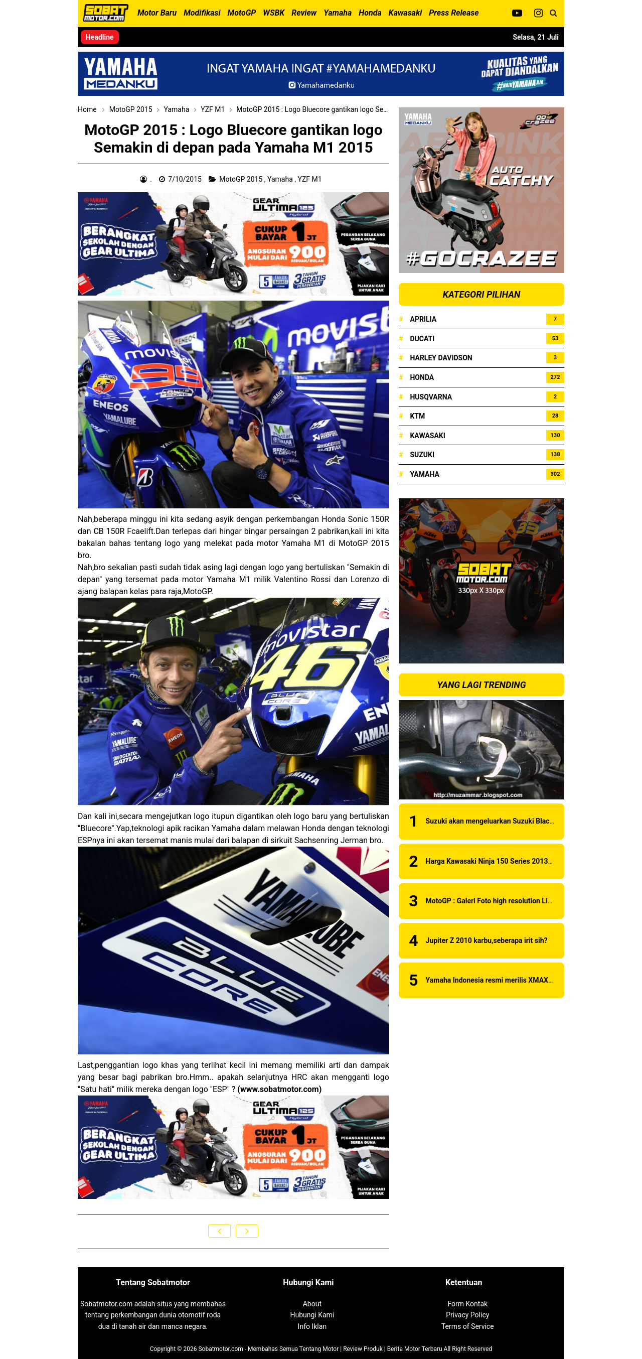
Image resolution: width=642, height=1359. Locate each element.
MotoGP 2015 (241, 179)
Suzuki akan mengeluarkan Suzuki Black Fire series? (509, 821)
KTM (417, 416)
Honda (422, 377)
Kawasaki (427, 436)
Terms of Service (467, 1326)
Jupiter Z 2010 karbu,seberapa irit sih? (487, 940)
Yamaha (280, 179)
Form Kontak (467, 1304)
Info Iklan (312, 1326)
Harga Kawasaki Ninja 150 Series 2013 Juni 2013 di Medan (519, 861)
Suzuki (422, 455)
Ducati (422, 339)
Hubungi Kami (312, 1315)
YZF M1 (310, 179)
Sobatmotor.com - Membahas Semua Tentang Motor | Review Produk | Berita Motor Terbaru (320, 1348)
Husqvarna (431, 397)
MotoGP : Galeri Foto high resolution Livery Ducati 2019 (513, 901)
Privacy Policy (467, 1315)
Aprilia (423, 319)
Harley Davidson (441, 358)
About (312, 1304)
